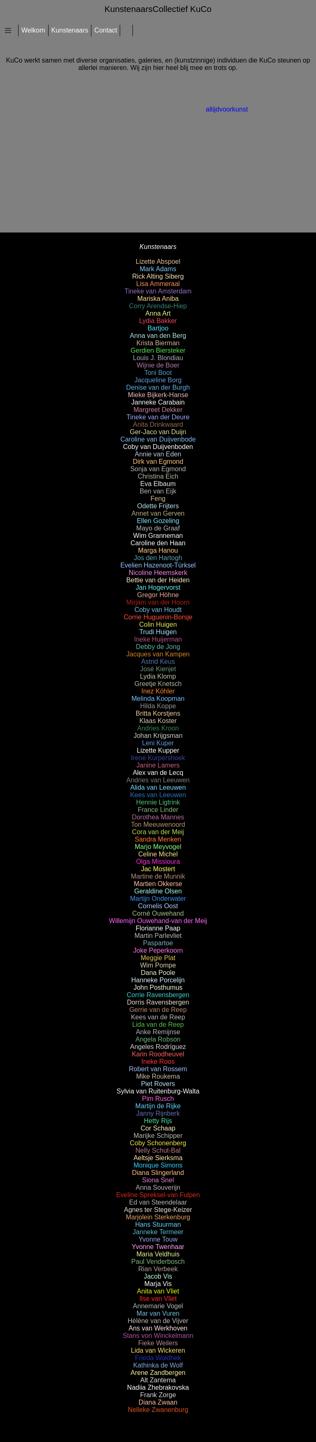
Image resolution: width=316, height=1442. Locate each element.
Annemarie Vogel (158, 1305)
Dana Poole (158, 972)
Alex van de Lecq (158, 772)
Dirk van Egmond (158, 461)
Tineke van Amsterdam (157, 291)
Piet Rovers (158, 1083)
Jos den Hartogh (158, 557)
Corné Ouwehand (158, 913)
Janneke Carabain (158, 402)
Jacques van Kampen (158, 654)
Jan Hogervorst (158, 587)
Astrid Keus (158, 661)
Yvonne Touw (158, 1239)
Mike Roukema (158, 1076)
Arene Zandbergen (157, 1372)
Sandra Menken (158, 839)
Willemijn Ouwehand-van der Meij (158, 920)
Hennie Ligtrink (158, 802)
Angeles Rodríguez (158, 1046)
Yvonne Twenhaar (158, 1246)
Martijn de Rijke (158, 1105)
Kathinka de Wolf (158, 1365)
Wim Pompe (158, 965)
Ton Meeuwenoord (158, 824)
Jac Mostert (158, 868)
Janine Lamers (158, 765)
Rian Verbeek (158, 1268)
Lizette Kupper (158, 750)
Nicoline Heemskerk (158, 572)
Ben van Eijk (158, 491)
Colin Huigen (158, 624)
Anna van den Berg (158, 335)
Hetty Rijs (158, 1120)
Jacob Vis (158, 1276)
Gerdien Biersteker (157, 350)
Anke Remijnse (158, 1031)
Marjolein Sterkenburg (158, 1217)
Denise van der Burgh (158, 387)
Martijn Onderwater (158, 898)
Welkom (33, 30)
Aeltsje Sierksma (157, 1157)
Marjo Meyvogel (158, 846)
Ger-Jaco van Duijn (158, 431)
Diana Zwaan (158, 1402)
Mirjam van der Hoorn (158, 602)
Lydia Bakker (158, 320)
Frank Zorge (158, 1394)
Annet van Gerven (158, 513)
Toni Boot (158, 372)
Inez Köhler (158, 691)
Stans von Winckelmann (158, 1335)
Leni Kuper (158, 743)
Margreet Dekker (157, 409)
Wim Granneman (158, 535)
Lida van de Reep (158, 1024)
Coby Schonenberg (158, 1143)
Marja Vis (158, 1283)
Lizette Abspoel (158, 261)
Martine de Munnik (158, 876)
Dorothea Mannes (158, 817)
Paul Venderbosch (158, 1261)
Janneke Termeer (157, 1231)
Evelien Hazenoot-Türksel (157, 565)
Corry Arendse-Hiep (158, 305)
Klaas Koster (158, 720)
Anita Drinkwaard (158, 424)
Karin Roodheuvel (158, 1054)
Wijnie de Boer (158, 365)
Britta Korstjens (158, 713)
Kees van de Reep (158, 1017)
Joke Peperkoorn (158, 950)
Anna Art (157, 313)
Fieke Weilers (158, 1343)
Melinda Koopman (158, 698)
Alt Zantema (158, 1380)
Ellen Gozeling (158, 520)
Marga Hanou (158, 550)
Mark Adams (158, 268)
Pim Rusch (158, 1098)
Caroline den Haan (157, 543)
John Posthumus (157, 987)
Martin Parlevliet (158, 935)
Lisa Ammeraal (158, 283)
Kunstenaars (69, 30)
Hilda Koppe (158, 705)
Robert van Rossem (158, 1068)
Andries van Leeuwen (158, 780)
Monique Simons (157, 1165)
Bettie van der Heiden (158, 580)
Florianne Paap (158, 928)
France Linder (158, 809)
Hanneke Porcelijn (158, 980)
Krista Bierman (158, 343)
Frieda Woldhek (158, 1357)
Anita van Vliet (158, 1291)
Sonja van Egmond (158, 468)
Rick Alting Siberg (158, 276)
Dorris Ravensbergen (158, 1002)
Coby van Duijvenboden (158, 446)
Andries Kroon (158, 728)
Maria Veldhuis (158, 1254)
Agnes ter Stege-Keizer (158, 1209)
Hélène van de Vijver (158, 1320)
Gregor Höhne (158, 594)
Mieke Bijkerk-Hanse (158, 394)
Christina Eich (158, 476)
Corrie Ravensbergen (158, 994)
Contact (105, 30)
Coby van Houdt (158, 609)
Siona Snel (158, 1180)
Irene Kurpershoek (158, 757)
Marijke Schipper (157, 1135)
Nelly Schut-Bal (157, 1150)
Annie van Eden (158, 454)
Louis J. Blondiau (158, 357)
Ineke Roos (158, 1061)
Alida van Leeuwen (158, 787)
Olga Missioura (158, 861)
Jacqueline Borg (158, 380)
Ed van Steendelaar (158, 1202)
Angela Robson (157, 1039)
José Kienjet (158, 668)
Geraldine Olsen (158, 891)
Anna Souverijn (158, 1187)
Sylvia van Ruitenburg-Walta (157, 1091)
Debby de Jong (158, 646)
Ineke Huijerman (158, 639)
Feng (158, 498)
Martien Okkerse (158, 883)
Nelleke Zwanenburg (158, 1409)
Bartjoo (158, 328)
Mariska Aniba (158, 298)
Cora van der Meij (158, 831)
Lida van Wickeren (158, 1350)
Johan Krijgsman (157, 735)
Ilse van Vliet (158, 1298)
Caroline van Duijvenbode (157, 439)
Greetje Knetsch (158, 683)
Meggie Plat (158, 957)
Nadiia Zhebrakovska (158, 1387)
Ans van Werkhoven (158, 1328)
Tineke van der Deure (157, 417)
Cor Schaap (158, 1128)
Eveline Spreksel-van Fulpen (158, 1194)
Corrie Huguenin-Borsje (157, 617)
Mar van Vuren (158, 1313)
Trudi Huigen (158, 631)
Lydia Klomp (158, 676)
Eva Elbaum (158, 483)
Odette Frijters (158, 505)
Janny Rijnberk (158, 1113)
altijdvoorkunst (227, 109)
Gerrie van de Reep (158, 1009)
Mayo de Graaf (158, 528)
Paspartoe (158, 943)
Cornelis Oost (158, 905)
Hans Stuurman (158, 1224)
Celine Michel (158, 854)
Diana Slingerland (158, 1172)
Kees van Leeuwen (158, 794)
